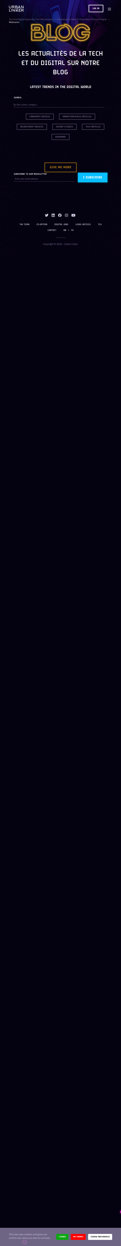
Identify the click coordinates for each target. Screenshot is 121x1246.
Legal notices (83, 224)
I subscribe (92, 177)
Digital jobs (61, 224)
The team (24, 224)
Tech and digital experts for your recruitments (31, 19)
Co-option (41, 224)
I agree (62, 1237)
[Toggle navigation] (109, 8)
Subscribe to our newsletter (30, 174)
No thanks (78, 1237)
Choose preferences (100, 1237)
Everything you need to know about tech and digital (82, 19)
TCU (100, 224)
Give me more (60, 167)
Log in (96, 8)
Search (17, 97)
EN (65, 230)
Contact (52, 230)
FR (72, 230)
